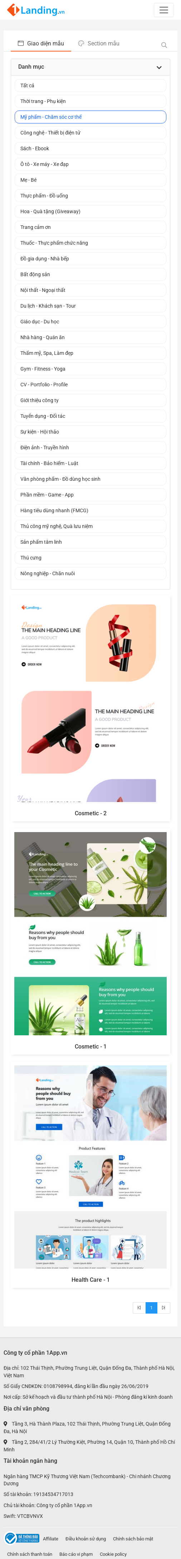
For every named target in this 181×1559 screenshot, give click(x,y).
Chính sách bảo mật (133, 1538)
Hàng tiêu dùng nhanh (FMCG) (54, 510)
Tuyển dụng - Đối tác (42, 416)
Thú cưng (30, 558)
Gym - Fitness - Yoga (42, 369)
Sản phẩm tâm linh (41, 542)
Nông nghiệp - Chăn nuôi (47, 573)
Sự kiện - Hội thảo (39, 432)
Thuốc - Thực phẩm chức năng (54, 243)
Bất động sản (35, 274)
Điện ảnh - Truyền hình (44, 447)
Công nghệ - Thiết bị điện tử (50, 133)
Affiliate (50, 1538)
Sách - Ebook (34, 148)
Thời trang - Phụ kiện (43, 101)
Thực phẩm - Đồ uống (44, 196)
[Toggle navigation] (164, 10)
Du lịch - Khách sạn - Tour (48, 306)
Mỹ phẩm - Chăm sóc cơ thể (51, 117)
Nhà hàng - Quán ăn (42, 337)
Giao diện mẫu (41, 43)
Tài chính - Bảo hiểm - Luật (49, 463)
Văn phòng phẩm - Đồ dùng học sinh (60, 479)
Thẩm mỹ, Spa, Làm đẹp (46, 353)
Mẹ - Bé (28, 180)
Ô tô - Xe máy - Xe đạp (44, 164)
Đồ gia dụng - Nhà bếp (44, 259)
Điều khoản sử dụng (85, 1538)
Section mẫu (98, 43)
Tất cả (27, 85)
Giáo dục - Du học (39, 321)
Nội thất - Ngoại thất (42, 290)
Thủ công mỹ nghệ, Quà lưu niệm (56, 526)
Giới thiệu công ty (39, 400)
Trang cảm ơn (35, 227)
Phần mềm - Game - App (47, 495)
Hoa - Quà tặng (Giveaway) (50, 211)
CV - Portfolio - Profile (44, 384)
